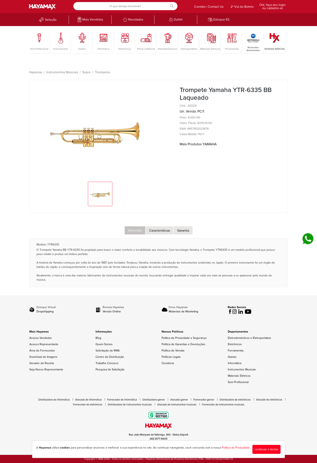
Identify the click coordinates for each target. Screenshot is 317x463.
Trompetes (102, 72)
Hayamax (35, 72)
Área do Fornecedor (42, 350)
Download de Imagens (43, 357)
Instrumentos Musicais (62, 72)
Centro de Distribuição (110, 357)
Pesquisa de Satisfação (110, 369)
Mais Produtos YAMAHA (198, 144)
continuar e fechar (266, 449)
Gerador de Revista (41, 363)
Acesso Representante (43, 344)
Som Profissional (238, 382)
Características (159, 231)
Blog (98, 338)
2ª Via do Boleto (242, 7)
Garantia (183, 231)
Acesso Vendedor (40, 338)
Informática (234, 363)
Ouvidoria (168, 363)
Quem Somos (104, 344)
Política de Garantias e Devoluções (183, 344)
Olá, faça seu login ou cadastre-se (272, 6)
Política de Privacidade (236, 447)
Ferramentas (236, 350)
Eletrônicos (235, 344)
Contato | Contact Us (208, 7)
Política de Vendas (173, 350)
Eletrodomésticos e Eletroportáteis (249, 338)
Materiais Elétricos (239, 376)
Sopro (86, 72)
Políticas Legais (171, 357)
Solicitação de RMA (108, 350)
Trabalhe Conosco (107, 363)
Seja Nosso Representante (46, 369)
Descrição (135, 230)
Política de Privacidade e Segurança (184, 338)
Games (232, 357)
